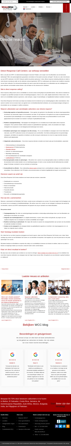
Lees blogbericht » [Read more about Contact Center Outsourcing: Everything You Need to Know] (53, 320)
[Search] (17, 1)
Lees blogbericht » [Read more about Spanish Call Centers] (30, 320)
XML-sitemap (66, 443)
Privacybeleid (50, 443)
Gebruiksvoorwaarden (58, 443)
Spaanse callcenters (31, 297)
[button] (60, 1)
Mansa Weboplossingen (41, 443)
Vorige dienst (4, 269)
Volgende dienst (66, 269)
